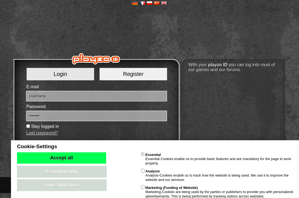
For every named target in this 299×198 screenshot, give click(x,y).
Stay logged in (45, 126)
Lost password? (42, 133)
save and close (62, 185)
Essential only (62, 171)
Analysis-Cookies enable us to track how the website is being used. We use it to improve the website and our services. (215, 175)
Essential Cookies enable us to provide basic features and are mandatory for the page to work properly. (216, 159)
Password (36, 106)
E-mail (32, 86)
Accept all (61, 158)
